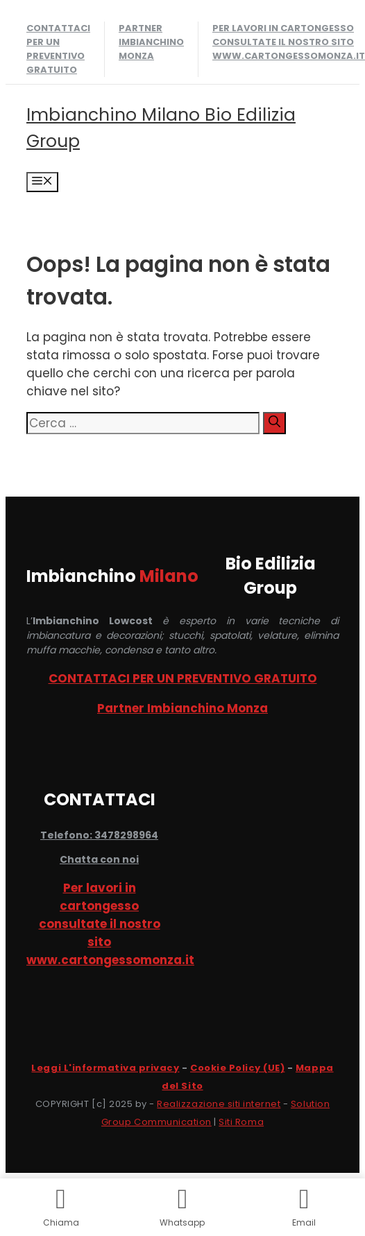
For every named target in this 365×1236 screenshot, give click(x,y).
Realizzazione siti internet (218, 1103)
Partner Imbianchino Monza (151, 42)
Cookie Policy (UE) (237, 1067)
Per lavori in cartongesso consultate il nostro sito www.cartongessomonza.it (288, 42)
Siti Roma (241, 1121)
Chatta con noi (99, 859)
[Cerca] (274, 423)
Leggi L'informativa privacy (105, 1067)
